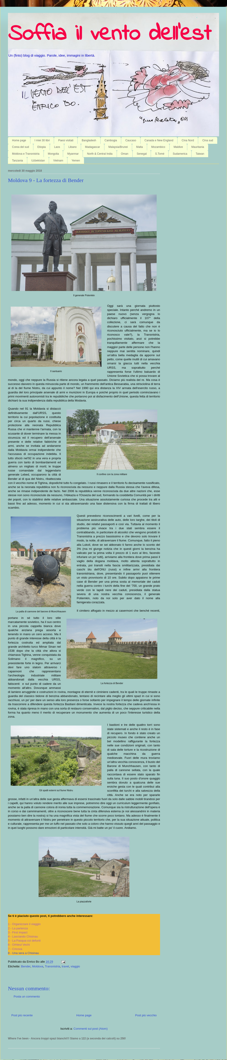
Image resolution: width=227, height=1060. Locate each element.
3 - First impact (17, 932)
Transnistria (52, 966)
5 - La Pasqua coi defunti (24, 940)
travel (65, 966)
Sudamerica (180, 153)
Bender (25, 966)
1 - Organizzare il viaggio (24, 924)
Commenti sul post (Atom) (91, 1028)
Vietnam (58, 160)
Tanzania (17, 160)
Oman (124, 153)
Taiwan (200, 153)
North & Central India (99, 153)
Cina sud (207, 140)
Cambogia (111, 140)
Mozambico (158, 147)
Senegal (142, 153)
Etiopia (41, 147)
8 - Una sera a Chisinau (23, 953)
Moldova (37, 966)
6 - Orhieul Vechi (19, 944)
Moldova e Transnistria (25, 153)
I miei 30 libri (42, 140)
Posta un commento (27, 996)
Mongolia (53, 153)
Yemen (76, 160)
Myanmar (73, 153)
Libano (72, 147)
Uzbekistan (38, 160)
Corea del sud (20, 147)
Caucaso (130, 140)
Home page (19, 140)
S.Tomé (159, 153)
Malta (139, 147)
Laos (57, 147)
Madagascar (92, 147)
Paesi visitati (65, 140)
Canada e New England (159, 140)
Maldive (178, 147)
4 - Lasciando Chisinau (23, 936)
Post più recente (22, 1015)
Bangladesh (89, 140)
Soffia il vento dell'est (109, 34)
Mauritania (197, 147)
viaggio (75, 966)
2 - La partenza (18, 928)
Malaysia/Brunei (118, 147)
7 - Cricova (15, 949)
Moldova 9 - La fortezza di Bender (46, 180)
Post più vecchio (146, 1015)
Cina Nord (188, 140)
